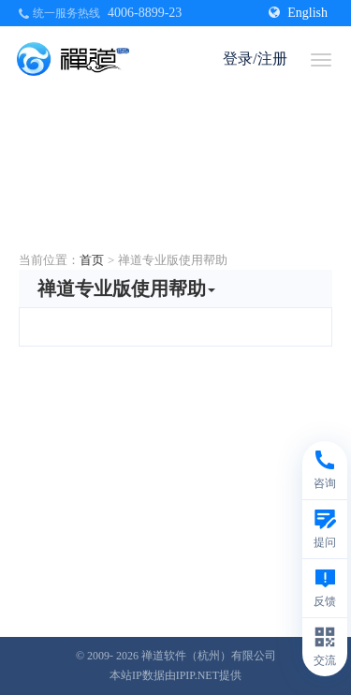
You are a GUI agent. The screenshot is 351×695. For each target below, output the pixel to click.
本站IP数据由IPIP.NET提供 (175, 675)
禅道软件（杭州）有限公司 (208, 655)
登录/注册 (254, 59)
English (298, 13)
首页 (92, 260)
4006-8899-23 (145, 13)
